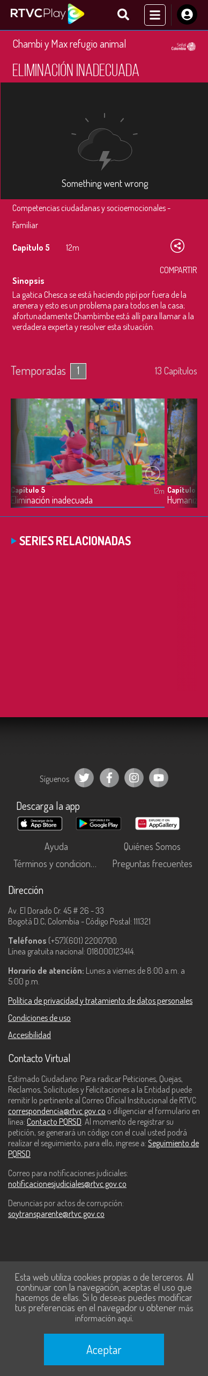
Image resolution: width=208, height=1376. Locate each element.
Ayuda (56, 846)
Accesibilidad (29, 1034)
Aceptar (104, 1349)
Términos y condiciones (56, 863)
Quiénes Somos (152, 846)
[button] (184, 461)
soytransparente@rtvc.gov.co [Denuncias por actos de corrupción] (56, 1213)
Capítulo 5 (28, 489)
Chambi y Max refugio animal (69, 43)
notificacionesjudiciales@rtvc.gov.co (67, 1183)
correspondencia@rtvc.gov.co (57, 1111)
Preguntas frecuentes (152, 863)
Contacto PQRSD (54, 1121)
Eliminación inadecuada (52, 500)
